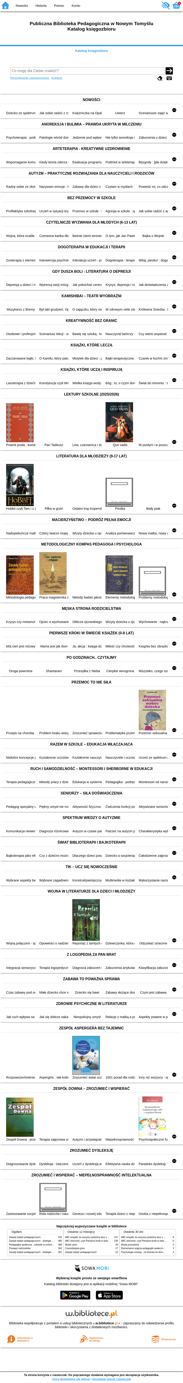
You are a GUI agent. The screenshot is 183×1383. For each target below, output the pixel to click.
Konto (76, 5)
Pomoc (59, 5)
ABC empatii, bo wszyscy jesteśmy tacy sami (87, 1237)
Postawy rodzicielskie (20, 1248)
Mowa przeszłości (130, 1244)
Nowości (22, 5)
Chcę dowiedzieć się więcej (71, 1379)
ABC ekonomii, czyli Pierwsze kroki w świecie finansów (92, 1241)
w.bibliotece (106, 1323)
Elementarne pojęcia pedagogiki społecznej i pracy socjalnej (151, 1248)
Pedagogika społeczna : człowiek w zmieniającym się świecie (40, 1244)
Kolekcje (56, 78)
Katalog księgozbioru (91, 51)
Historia (41, 5)
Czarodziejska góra (74, 1248)
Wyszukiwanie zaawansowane (29, 78)
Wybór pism (71, 1244)
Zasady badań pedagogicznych (25, 1237)
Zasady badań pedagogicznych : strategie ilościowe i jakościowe (41, 1241)
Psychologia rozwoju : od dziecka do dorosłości (145, 1252)
